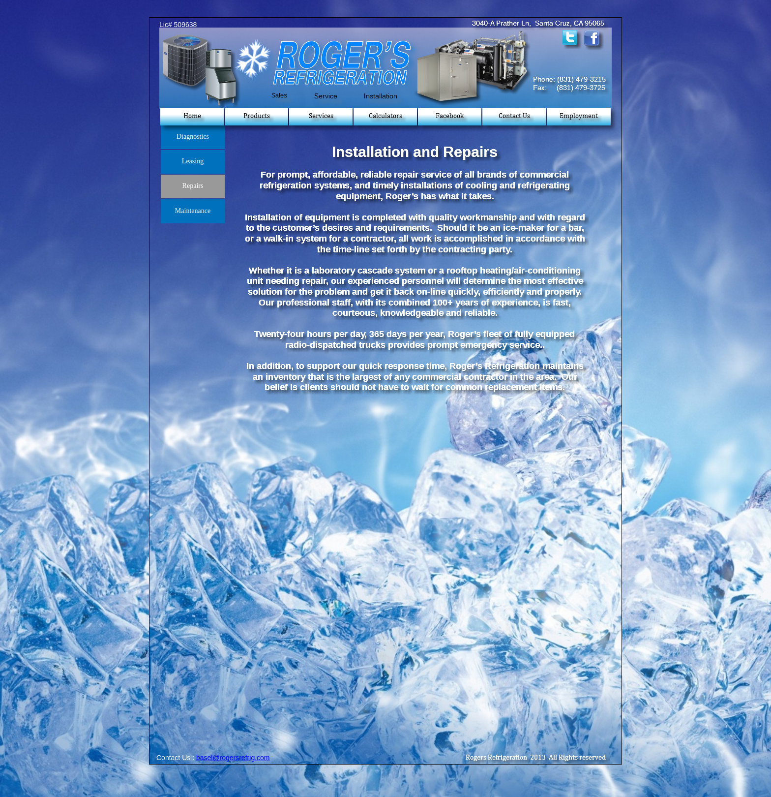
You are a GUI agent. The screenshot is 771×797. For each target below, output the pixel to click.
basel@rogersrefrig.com (233, 758)
